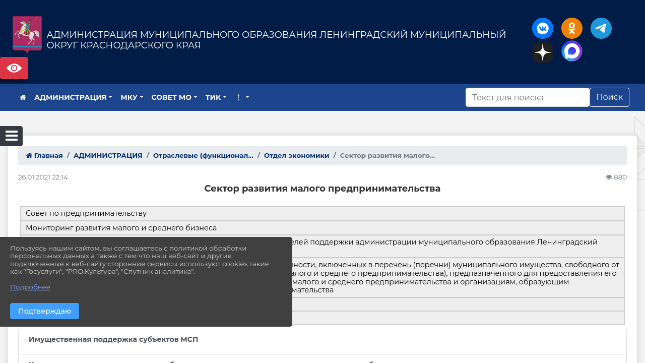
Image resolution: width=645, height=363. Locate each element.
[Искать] (528, 97)
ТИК (213, 97)
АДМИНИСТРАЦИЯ (70, 97)
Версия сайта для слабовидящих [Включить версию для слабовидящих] (14, 68)
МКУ (129, 97)
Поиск (609, 97)
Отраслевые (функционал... (203, 155)
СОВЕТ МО (172, 97)
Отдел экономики (297, 155)
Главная (44, 155)
